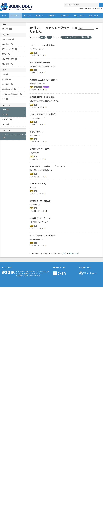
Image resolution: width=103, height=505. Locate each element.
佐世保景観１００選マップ (40, 218)
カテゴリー (28, 16)
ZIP (35, 52)
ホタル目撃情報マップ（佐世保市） (43, 236)
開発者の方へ (65, 16)
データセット (15, 16)
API (64, 253)
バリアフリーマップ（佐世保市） (42, 45)
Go (97, 28)
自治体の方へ (52, 16)
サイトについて (79, 16)
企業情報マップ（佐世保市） (41, 201)
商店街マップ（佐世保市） (40, 149)
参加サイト (39, 16)
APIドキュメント (73, 253)
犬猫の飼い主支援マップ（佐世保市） (44, 80)
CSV (31, 52)
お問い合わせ (93, 16)
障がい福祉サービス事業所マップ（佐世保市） (48, 166)
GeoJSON (46, 87)
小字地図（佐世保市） (38, 184)
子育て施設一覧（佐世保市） (41, 62)
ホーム (4, 16)
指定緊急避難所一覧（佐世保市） (42, 97)
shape (39, 87)
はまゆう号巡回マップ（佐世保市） (43, 114)
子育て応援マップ (36, 132)
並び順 (74, 28)
